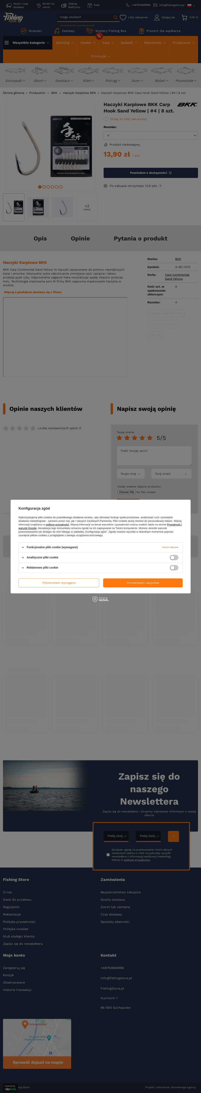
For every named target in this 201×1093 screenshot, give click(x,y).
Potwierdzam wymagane (59, 582)
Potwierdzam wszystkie (143, 582)
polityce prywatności (57, 524)
